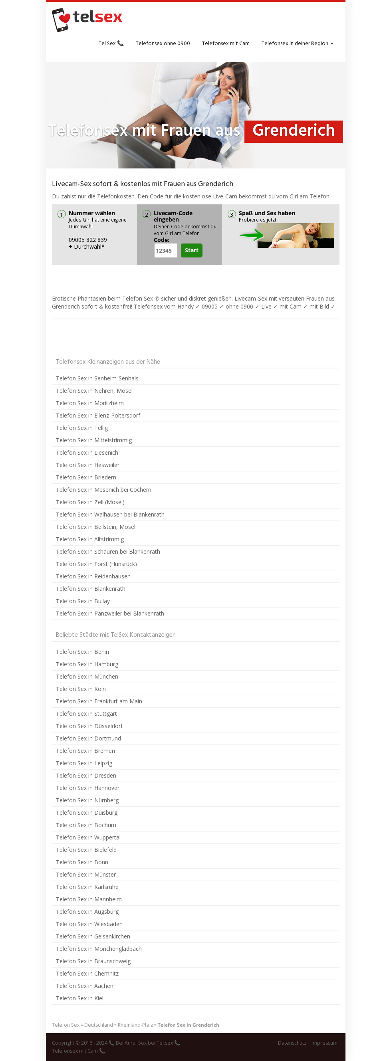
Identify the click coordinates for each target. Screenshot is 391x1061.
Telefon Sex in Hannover (87, 788)
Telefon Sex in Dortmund (88, 738)
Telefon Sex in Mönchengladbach (99, 948)
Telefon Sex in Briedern (86, 477)
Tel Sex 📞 (111, 43)
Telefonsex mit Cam (226, 43)
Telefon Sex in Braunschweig (93, 961)
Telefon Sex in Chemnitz (87, 973)
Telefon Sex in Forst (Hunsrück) (96, 564)
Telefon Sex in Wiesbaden (89, 924)
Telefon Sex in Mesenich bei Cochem (103, 489)
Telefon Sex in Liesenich (87, 452)
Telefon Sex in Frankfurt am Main (99, 701)
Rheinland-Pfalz (135, 1024)
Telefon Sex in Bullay (83, 601)
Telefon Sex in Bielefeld (86, 849)
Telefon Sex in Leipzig (84, 763)
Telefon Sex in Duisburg (86, 812)
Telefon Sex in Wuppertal (88, 837)
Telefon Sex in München (87, 676)
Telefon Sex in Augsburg (87, 911)
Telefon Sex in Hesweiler (87, 465)
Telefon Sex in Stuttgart (86, 713)
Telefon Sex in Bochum (86, 825)
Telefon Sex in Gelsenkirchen (93, 936)
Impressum (324, 1042)
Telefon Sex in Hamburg (87, 664)
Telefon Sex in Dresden (86, 775)
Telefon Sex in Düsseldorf (89, 726)
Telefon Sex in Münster (86, 874)
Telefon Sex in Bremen (85, 750)
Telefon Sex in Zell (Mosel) (90, 502)
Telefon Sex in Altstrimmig (90, 539)
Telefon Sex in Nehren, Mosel (94, 390)
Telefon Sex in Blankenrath (90, 588)
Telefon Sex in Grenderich (188, 1024)
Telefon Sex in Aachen (84, 986)
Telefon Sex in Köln (81, 689)
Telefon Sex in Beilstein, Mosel (95, 526)
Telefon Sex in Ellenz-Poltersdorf (98, 415)
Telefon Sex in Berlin (82, 651)
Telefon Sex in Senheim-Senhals (97, 378)
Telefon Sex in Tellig (82, 428)
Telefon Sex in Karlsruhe (87, 887)
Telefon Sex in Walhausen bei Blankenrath (110, 514)
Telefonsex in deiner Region (297, 43)
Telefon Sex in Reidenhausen (93, 576)
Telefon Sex (65, 1024)
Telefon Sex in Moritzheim (90, 403)
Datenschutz (292, 1042)
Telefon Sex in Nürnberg (87, 800)
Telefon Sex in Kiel (79, 998)
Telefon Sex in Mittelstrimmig (94, 440)
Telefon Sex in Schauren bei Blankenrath (108, 551)
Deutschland (98, 1024)
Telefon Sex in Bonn (82, 862)
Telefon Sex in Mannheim (89, 899)
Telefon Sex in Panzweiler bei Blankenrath (110, 613)
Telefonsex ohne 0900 (163, 43)
